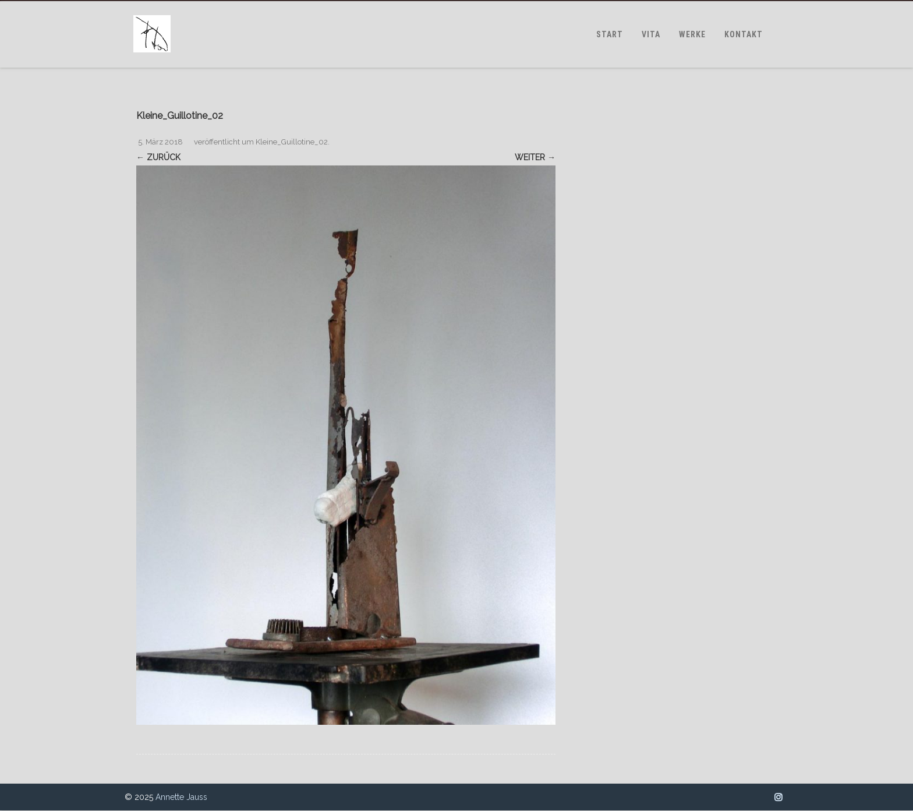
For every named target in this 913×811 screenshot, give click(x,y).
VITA (651, 34)
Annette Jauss (181, 797)
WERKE (692, 34)
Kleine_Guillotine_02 (292, 141)
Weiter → (535, 157)
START (609, 34)
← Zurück (158, 157)
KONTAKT (743, 34)
